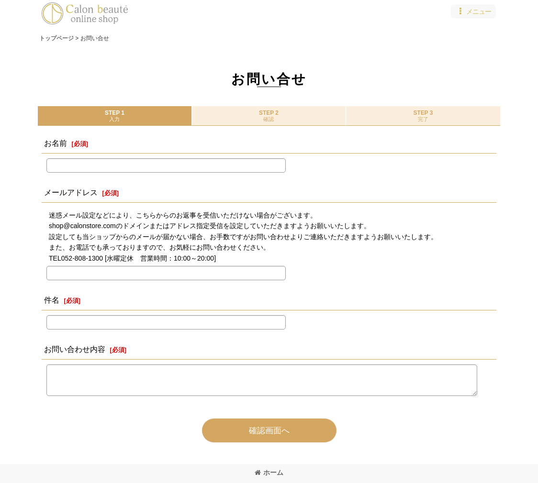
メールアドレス (71, 192)
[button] (473, 11)
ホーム (269, 472)
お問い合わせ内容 (74, 349)
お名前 (55, 143)
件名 (51, 300)
